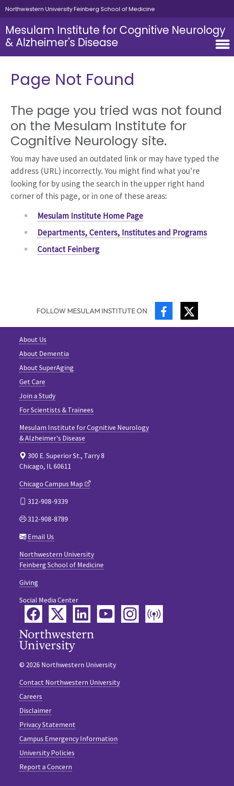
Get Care (32, 381)
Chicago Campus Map (51, 483)
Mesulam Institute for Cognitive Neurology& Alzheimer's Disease (115, 36)
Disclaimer (35, 710)
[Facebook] (164, 311)
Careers (30, 696)
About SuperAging (46, 367)
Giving (28, 582)
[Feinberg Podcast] (154, 614)
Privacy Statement (47, 724)
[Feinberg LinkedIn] (81, 614)
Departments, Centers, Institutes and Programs (122, 232)
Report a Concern (45, 766)
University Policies (47, 752)
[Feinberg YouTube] (106, 614)
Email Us (41, 536)
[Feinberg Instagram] (130, 614)
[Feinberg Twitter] (57, 614)
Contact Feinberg (68, 249)
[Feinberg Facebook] (33, 614)
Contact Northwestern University (69, 682)
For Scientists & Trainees (56, 409)
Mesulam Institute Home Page (90, 215)
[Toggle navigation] (223, 45)
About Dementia (44, 353)
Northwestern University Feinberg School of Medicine (80, 9)
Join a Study (37, 395)
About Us (33, 339)
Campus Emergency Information (68, 738)
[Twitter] (189, 311)
